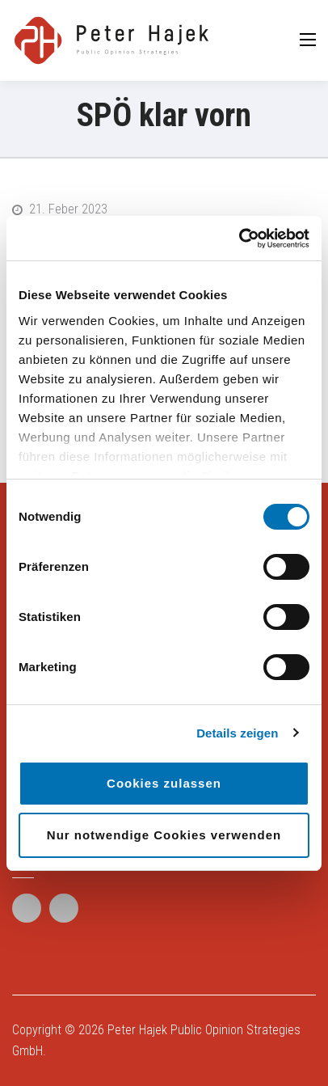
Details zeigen (237, 733)
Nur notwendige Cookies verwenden (164, 835)
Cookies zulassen (164, 783)
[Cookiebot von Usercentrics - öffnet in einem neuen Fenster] (238, 238)
